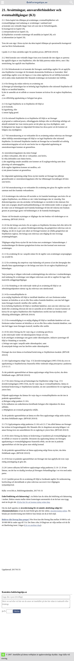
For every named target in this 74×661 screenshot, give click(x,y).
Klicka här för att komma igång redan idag (33, 502)
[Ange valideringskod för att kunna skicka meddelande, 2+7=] (9, 611)
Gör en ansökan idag (32, 525)
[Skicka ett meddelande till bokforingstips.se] (17, 611)
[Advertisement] (37, 549)
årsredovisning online (58, 511)
